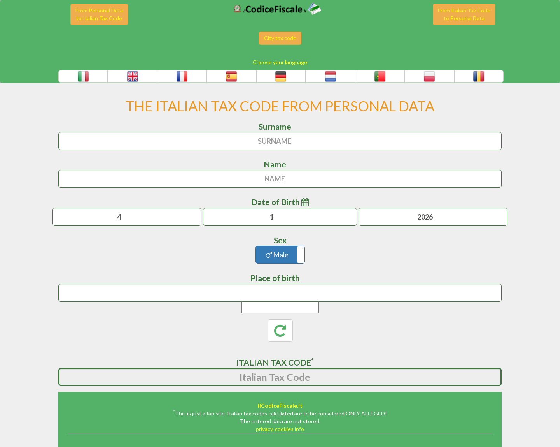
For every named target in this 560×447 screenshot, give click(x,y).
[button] (83, 76)
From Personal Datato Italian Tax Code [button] (99, 14)
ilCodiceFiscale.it (280, 405)
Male (277, 254)
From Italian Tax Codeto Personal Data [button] (464, 14)
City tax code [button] (280, 38)
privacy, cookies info (280, 429)
